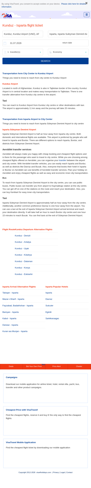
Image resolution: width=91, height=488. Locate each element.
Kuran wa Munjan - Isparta (14, 331)
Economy (57, 52)
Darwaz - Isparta (10, 325)
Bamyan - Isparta (10, 312)
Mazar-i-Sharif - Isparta (13, 299)
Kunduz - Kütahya (23, 255)
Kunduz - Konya (22, 267)
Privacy (56, 472)
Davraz (49, 299)
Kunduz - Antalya (23, 242)
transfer (62, 160)
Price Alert (56, 366)
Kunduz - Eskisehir (24, 274)
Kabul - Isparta (9, 318)
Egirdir (49, 312)
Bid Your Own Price (35, 365)
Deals (11, 366)
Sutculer (49, 305)
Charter (79, 366)
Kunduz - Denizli (22, 235)
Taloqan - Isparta (10, 292)
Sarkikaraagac (52, 318)
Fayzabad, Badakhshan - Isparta (17, 305)
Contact (69, 472)
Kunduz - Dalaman (24, 261)
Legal (62, 472)
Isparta (49, 292)
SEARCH (45, 61)
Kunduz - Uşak (22, 248)
